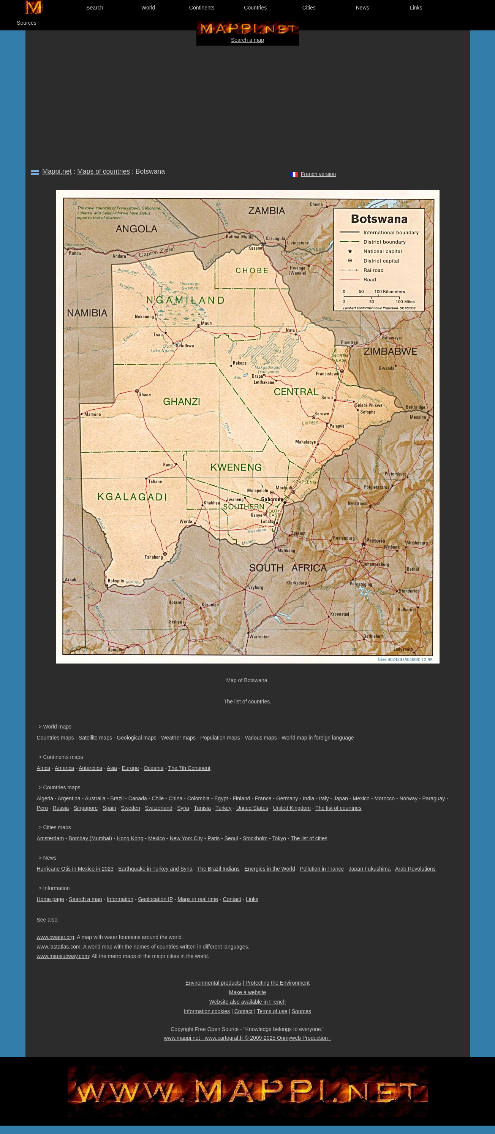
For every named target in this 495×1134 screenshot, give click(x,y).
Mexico (361, 798)
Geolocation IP (155, 899)
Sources (26, 23)
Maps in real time (198, 899)
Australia (95, 798)
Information (120, 899)
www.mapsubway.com (63, 956)
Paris (213, 838)
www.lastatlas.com (59, 947)
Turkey (223, 808)
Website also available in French (247, 1002)
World (148, 8)
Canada (137, 798)
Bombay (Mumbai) (90, 838)
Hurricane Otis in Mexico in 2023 (75, 869)
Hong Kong (130, 838)
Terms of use (272, 1011)
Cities (309, 8)
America (64, 768)
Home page (50, 899)
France (263, 798)
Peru (42, 808)
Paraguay (433, 798)
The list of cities (309, 838)
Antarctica (90, 768)
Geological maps (136, 738)
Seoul (231, 838)
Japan (341, 798)
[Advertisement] (247, 105)
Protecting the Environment (277, 983)
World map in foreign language (318, 738)
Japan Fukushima (370, 869)
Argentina (69, 798)
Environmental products (213, 983)
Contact (232, 899)
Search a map (247, 40)
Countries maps (55, 738)
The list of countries (338, 808)
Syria (183, 808)
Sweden (130, 808)
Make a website (247, 992)
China (176, 798)
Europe (130, 768)
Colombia (198, 798)
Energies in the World (269, 869)
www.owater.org (55, 937)
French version (318, 174)
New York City (186, 838)
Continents (202, 8)
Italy (324, 798)
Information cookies (207, 1011)
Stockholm (255, 838)
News (362, 8)
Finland (241, 798)
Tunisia (202, 808)
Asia (112, 768)
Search (94, 8)
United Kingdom (292, 808)
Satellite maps (95, 738)
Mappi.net (56, 171)
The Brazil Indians (218, 869)
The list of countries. (247, 701)
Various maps (261, 738)
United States (252, 808)
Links (416, 8)
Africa (44, 768)
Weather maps (178, 738)
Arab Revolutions (415, 869)
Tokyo (279, 838)
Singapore (86, 808)
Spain (109, 808)
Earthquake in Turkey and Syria (155, 869)
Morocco (384, 798)
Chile (158, 798)
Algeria (45, 798)
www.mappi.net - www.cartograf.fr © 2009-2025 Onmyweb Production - (247, 1038)
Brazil (116, 798)
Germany (287, 798)
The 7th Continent (189, 768)
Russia (61, 808)
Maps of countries (103, 171)
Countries (255, 8)
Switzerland (158, 808)
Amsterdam (50, 838)
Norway (408, 798)
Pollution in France (322, 869)
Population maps (220, 738)
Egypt (221, 798)
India (308, 798)
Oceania (153, 768)
